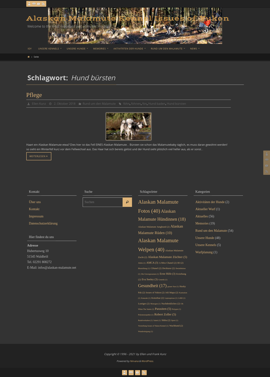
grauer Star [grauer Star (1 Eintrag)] (173, 287)
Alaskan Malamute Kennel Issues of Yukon (127, 18)
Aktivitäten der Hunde (210, 202)
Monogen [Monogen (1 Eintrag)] (156, 304)
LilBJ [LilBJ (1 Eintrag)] (181, 298)
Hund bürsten (176, 104)
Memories (202, 223)
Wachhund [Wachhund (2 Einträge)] (176, 325)
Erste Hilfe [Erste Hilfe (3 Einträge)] (167, 273)
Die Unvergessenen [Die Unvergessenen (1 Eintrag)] (150, 274)
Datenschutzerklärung (43, 223)
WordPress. (147, 361)
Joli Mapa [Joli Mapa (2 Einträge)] (171, 292)
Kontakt (34, 209)
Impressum (36, 216)
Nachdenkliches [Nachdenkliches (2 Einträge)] (170, 303)
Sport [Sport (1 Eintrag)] (174, 320)
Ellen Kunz (39, 104)
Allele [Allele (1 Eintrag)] (142, 263)
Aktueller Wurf (205, 209)
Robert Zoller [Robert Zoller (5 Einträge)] (165, 314)
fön (144, 104)
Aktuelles (201, 216)
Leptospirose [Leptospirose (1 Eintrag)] (171, 298)
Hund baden (156, 104)
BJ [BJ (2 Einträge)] (181, 262)
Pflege (34, 94)
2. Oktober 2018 (64, 104)
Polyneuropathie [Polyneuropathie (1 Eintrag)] (146, 315)
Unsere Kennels (205, 245)
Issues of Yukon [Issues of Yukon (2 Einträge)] (155, 292)
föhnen (136, 104)
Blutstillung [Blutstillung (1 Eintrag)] (144, 268)
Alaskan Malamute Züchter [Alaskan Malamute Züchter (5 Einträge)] (167, 257)
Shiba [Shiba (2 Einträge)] (166, 320)
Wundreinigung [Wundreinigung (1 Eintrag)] (145, 331)
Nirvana (134, 361)
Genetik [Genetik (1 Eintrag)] (162, 280)
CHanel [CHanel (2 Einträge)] (156, 268)
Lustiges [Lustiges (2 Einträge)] (144, 303)
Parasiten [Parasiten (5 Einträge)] (163, 309)
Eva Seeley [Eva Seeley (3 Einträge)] (150, 279)
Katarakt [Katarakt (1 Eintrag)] (146, 298)
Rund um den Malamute (99, 104)
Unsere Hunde (204, 238)
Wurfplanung (204, 252)
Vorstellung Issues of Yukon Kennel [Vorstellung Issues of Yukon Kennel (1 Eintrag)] (153, 326)
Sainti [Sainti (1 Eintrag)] (157, 320)
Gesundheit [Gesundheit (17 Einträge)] (152, 285)
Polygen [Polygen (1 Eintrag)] (176, 309)
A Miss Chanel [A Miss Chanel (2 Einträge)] (168, 262)
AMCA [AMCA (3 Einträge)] (152, 262)
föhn (126, 104)
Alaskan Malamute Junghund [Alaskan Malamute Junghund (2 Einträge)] (154, 226)
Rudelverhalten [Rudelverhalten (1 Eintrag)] (145, 320)
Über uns (35, 202)
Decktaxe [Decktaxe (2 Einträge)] (168, 268)
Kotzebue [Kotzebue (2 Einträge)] (157, 298)
